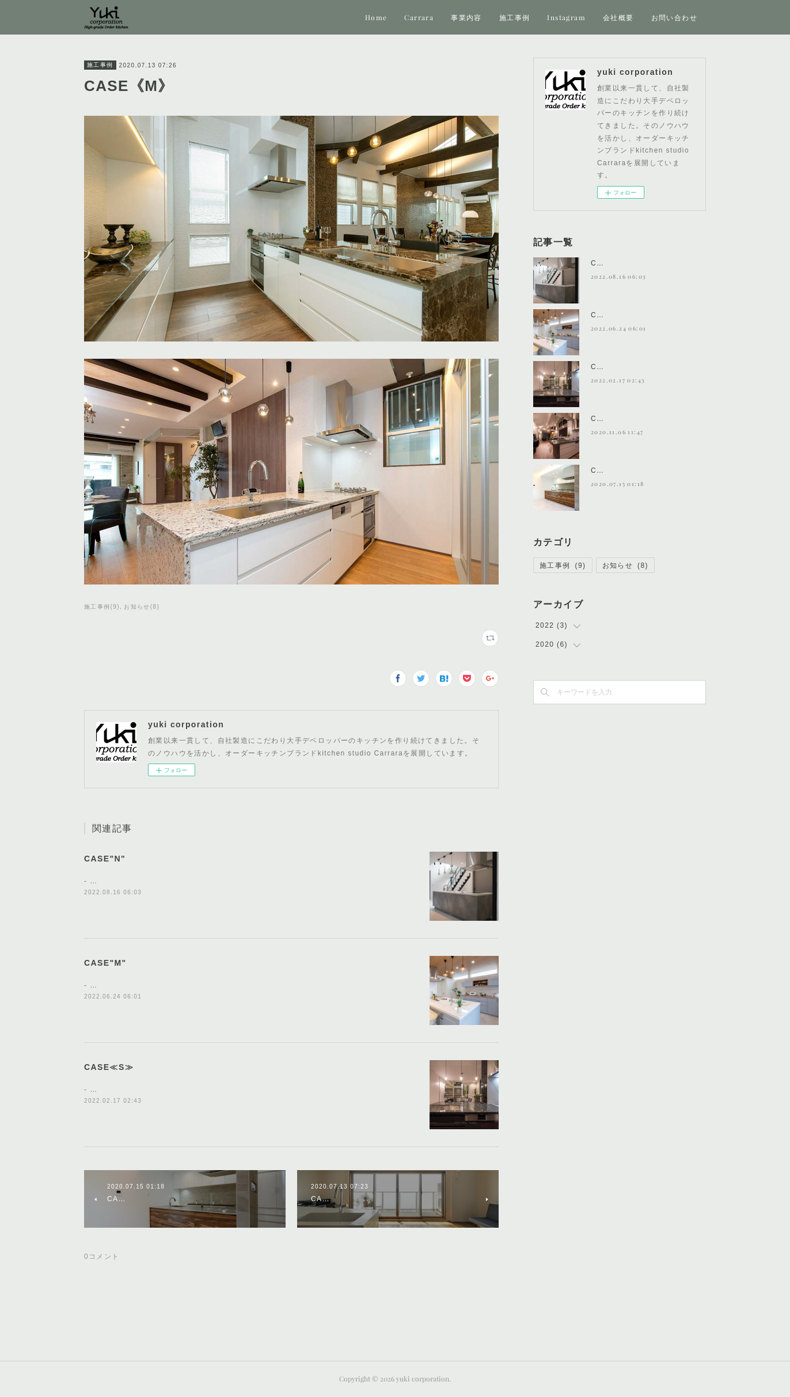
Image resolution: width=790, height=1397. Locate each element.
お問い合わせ (674, 17)
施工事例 (514, 17)
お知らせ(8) (141, 606)
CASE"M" (105, 962)
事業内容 (466, 17)
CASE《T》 (612, 470)
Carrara (419, 17)
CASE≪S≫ (109, 1067)
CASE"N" (105, 858)
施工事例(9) (102, 606)
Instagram (566, 17)
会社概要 (618, 17)
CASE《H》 (612, 419)
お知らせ (625, 565)
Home (376, 17)
